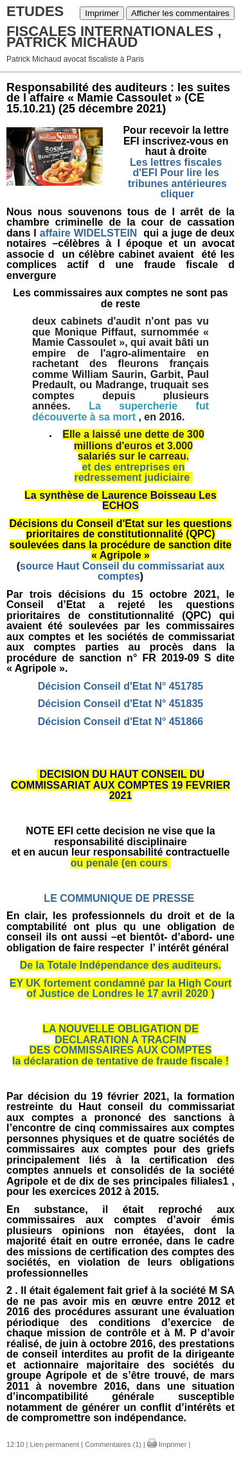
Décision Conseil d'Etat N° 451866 (120, 721)
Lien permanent (54, 1444)
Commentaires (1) (113, 1444)
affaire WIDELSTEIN (90, 233)
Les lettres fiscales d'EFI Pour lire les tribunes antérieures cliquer (176, 178)
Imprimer (102, 13)
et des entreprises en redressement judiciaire (133, 472)
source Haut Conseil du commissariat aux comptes (122, 571)
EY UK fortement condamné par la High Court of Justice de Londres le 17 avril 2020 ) (121, 989)
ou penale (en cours (121, 862)
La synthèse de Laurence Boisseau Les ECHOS (120, 501)
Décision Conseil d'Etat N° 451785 (120, 686)
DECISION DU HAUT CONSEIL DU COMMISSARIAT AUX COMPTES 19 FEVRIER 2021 (120, 785)
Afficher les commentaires (180, 13)
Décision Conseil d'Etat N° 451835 (120, 703)
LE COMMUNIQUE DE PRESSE (119, 898)
